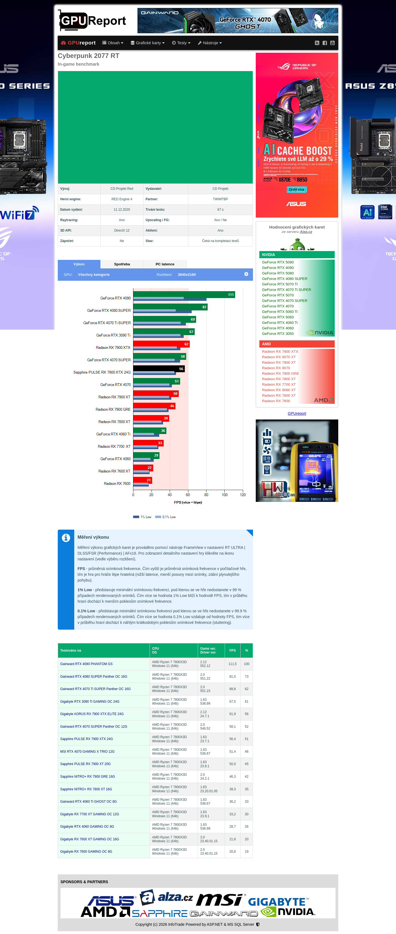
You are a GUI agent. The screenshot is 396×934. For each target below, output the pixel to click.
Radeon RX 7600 (276, 401)
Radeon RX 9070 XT (279, 357)
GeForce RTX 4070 (278, 306)
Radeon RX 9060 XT (279, 390)
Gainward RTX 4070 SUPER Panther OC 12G (93, 727)
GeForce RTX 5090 (278, 262)
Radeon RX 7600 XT (279, 395)
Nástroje (210, 43)
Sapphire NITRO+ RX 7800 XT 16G (86, 789)
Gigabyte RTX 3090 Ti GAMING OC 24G (89, 702)
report (78, 43)
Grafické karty (147, 43)
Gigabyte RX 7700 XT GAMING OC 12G (89, 814)
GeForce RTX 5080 (278, 273)
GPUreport (297, 413)
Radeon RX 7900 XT (279, 362)
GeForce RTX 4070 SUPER (284, 301)
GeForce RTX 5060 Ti (280, 312)
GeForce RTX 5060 (278, 317)
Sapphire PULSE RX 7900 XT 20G (85, 764)
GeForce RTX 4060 (278, 328)
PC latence (165, 264)
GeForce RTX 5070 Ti (280, 284)
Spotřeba (122, 264)
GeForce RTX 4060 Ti (280, 323)
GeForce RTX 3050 (278, 334)
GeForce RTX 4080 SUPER (284, 279)
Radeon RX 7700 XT (279, 384)
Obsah (112, 43)
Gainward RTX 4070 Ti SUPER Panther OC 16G (95, 689)
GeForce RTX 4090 (278, 268)
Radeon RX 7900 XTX (280, 351)
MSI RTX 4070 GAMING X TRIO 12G (87, 752)
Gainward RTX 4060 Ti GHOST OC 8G (88, 802)
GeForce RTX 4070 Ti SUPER (286, 290)
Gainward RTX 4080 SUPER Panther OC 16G (93, 677)
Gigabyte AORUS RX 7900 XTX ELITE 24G (92, 714)
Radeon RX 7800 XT (279, 379)
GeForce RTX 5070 (278, 295)
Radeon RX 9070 (276, 368)
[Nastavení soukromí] (257, 924)
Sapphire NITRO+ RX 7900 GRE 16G (87, 777)
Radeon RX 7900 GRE (280, 373)
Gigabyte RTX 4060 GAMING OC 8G (87, 827)
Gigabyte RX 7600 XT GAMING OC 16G (89, 839)
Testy (181, 43)
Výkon (79, 264)
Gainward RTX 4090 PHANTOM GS (86, 664)
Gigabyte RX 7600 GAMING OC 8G (86, 852)
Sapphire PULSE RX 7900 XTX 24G (86, 739)
